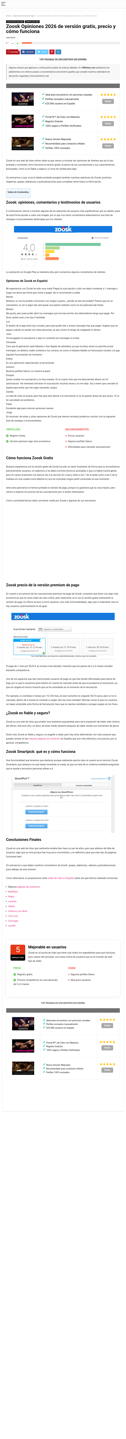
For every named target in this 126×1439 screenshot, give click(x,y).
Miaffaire (13, 891)
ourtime (12, 901)
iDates (11, 906)
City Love (13, 916)
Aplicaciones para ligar (24, 16)
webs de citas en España (61, 878)
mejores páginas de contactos (44, 738)
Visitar (108, 101)
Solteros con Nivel (17, 911)
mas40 (11, 925)
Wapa (11, 896)
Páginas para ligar (32, 22)
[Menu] (3, 4)
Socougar (13, 920)
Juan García (10, 38)
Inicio (8, 16)
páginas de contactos (28, 886)
